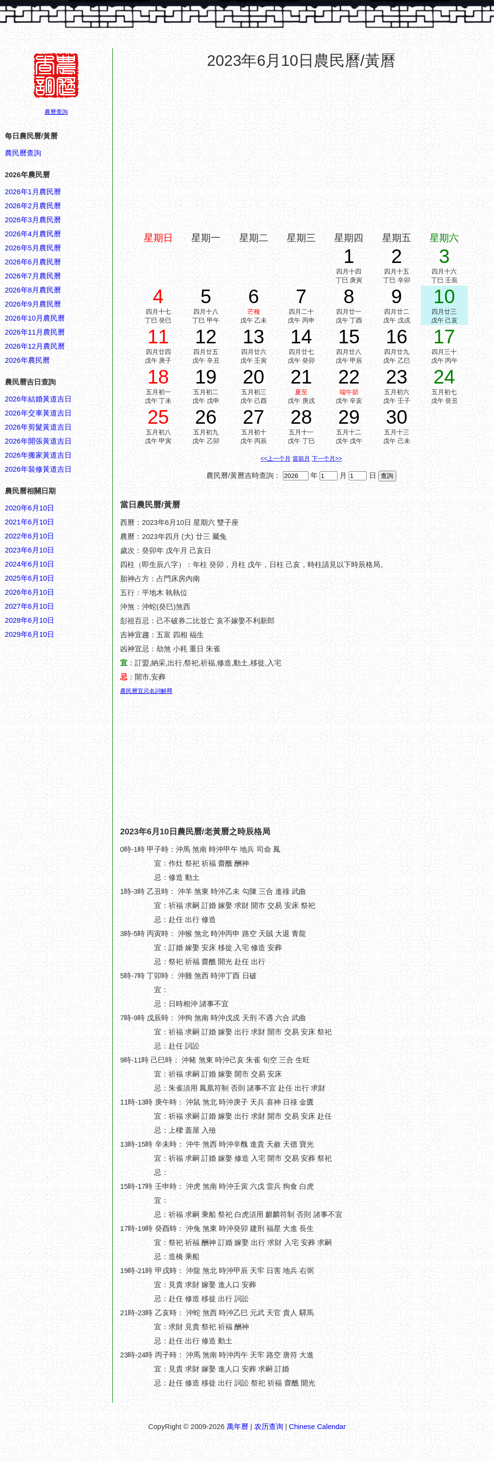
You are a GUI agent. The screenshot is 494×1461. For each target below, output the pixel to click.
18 (158, 376)
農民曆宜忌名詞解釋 (146, 691)
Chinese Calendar (317, 1426)
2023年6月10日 (29, 550)
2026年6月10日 (29, 592)
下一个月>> (327, 458)
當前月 (301, 458)
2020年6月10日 (29, 508)
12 (206, 336)
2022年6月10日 (29, 536)
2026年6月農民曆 (33, 262)
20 (253, 376)
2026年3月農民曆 (33, 220)
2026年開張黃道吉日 (38, 441)
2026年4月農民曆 (33, 234)
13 (253, 336)
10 (444, 296)
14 (301, 336)
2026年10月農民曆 (35, 318)
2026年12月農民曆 (35, 346)
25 (158, 417)
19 (206, 376)
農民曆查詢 (23, 153)
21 (301, 376)
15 (349, 336)
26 (206, 417)
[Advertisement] (43, 1104)
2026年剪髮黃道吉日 (38, 427)
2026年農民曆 (27, 360)
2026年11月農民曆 (35, 332)
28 (301, 417)
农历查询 (268, 1426)
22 (349, 376)
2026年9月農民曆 (33, 304)
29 (349, 417)
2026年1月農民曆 (33, 192)
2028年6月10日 (29, 620)
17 (444, 336)
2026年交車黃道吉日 (38, 413)
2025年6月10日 (29, 578)
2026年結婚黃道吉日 (38, 399)
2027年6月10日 (29, 606)
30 (397, 417)
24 (444, 376)
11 (158, 336)
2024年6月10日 (29, 564)
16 (397, 336)
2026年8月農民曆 (33, 290)
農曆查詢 (56, 111)
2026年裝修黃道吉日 (38, 469)
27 (253, 417)
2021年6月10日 (29, 522)
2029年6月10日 (29, 634)
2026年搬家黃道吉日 (38, 455)
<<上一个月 (276, 458)
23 (397, 376)
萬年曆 (237, 1426)
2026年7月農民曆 (33, 276)
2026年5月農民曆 (33, 248)
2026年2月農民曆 (33, 206)
